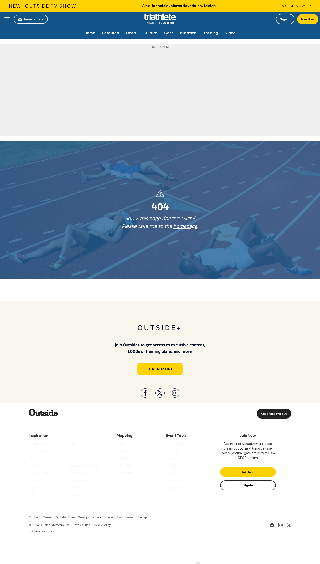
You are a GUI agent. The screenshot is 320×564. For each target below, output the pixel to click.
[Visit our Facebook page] (145, 393)
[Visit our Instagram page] (174, 393)
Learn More (160, 369)
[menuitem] (90, 32)
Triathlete (160, 17)
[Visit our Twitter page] (160, 393)
